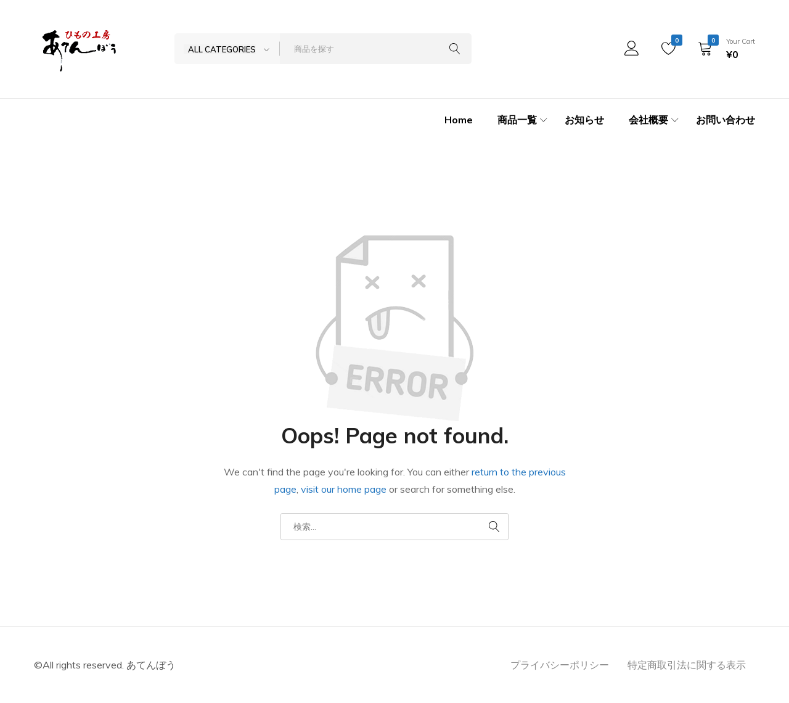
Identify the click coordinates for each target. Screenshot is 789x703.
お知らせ (584, 119)
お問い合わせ (725, 119)
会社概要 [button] (655, 120)
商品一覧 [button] (523, 120)
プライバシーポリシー (559, 665)
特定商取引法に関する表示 (687, 665)
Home (458, 119)
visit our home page (343, 489)
